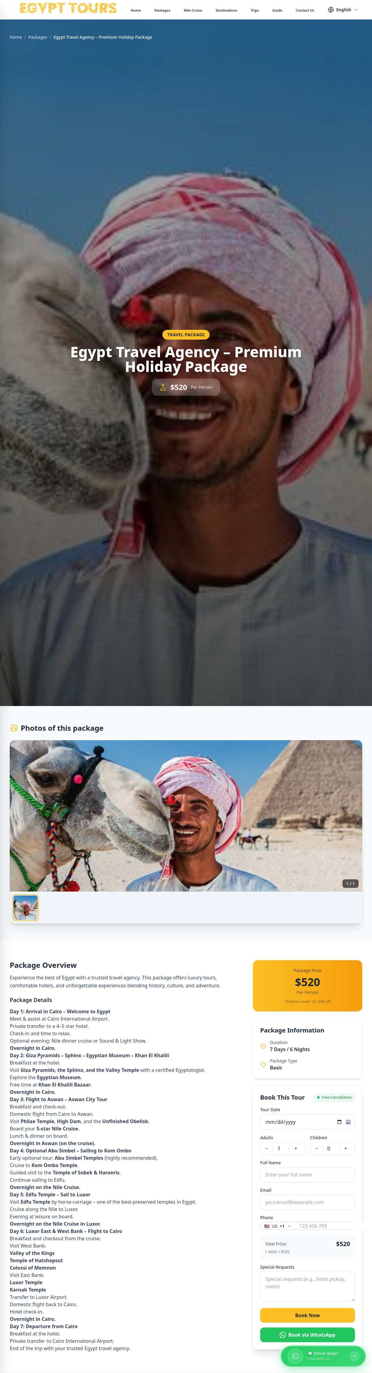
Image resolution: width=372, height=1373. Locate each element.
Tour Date (270, 1109)
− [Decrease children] (316, 1148)
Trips (255, 10)
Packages (162, 10)
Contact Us (305, 10)
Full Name (270, 1163)
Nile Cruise (193, 10)
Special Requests (277, 1267)
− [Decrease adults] (266, 1148)
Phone (266, 1217)
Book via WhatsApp (307, 1335)
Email (265, 1190)
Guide (277, 10)
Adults (266, 1138)
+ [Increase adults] (295, 1148)
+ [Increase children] (345, 1148)
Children (318, 1138)
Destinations (226, 10)
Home (136, 10)
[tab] (25, 908)
